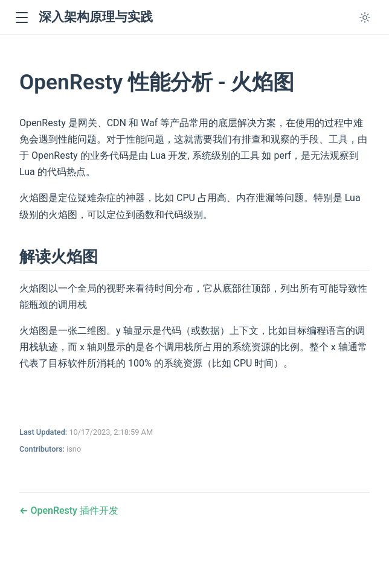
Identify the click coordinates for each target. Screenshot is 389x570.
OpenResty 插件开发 (73, 510)
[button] (21, 18)
